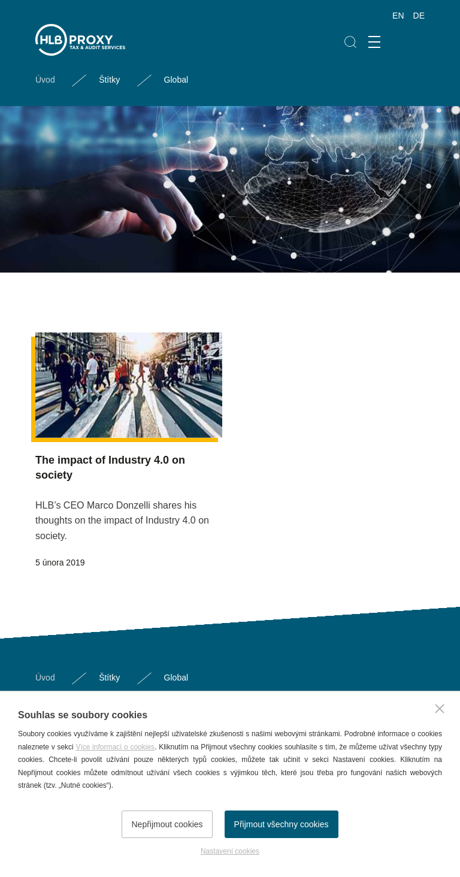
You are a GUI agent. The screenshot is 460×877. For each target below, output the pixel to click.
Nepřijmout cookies (166, 824)
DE (419, 15)
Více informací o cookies (115, 747)
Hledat (350, 42)
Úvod (45, 79)
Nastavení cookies (230, 851)
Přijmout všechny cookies (281, 824)
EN (398, 15)
